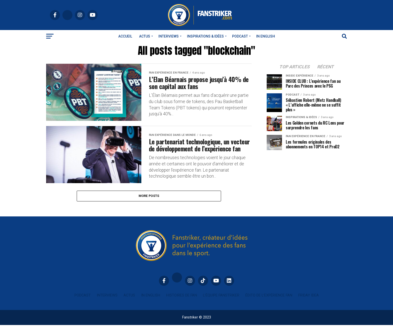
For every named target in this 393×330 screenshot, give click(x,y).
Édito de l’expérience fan (268, 300)
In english (265, 36)
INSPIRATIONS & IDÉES (205, 36)
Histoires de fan (181, 300)
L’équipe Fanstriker (221, 300)
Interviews (168, 36)
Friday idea (308, 300)
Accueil (125, 36)
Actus (144, 36)
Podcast (240, 36)
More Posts (149, 200)
